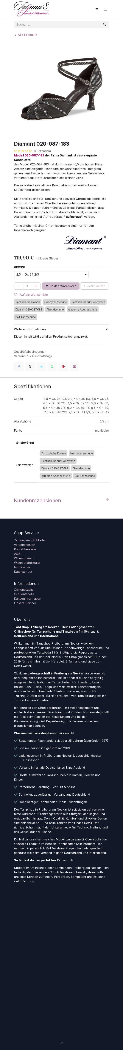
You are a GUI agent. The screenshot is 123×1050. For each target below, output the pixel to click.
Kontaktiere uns (25, 549)
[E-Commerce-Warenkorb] (96, 9)
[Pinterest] (63, 366)
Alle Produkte (25, 35)
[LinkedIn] (41, 366)
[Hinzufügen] (36, 286)
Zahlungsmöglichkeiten (30, 540)
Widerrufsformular (27, 563)
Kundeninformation (27, 598)
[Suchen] (104, 24)
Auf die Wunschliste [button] (31, 294)
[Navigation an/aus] (105, 9)
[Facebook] (19, 366)
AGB (17, 554)
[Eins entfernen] (18, 286)
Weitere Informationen (30, 329)
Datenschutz (23, 572)
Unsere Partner (25, 603)
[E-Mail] (74, 366)
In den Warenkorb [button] (60, 286)
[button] (61, 1042)
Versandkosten (24, 545)
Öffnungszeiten (24, 589)
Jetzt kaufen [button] (94, 286)
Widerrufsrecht (24, 558)
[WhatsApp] (52, 366)
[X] (30, 366)
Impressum (22, 567)
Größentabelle (24, 594)
